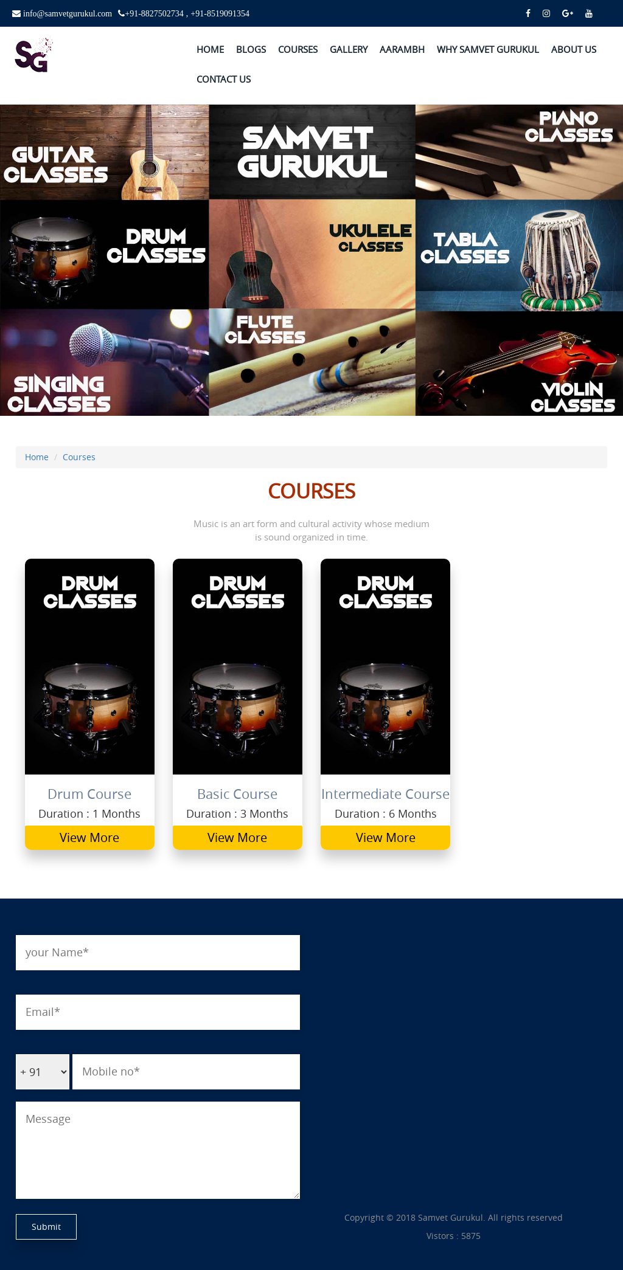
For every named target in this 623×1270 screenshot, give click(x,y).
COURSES (298, 49)
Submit (46, 1226)
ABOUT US (573, 49)
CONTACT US (224, 79)
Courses (79, 457)
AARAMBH (402, 49)
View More (89, 837)
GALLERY (348, 49)
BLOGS (251, 49)
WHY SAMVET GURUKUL (488, 49)
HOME (210, 49)
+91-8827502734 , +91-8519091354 (187, 13)
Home (37, 457)
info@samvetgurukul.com (66, 13)
